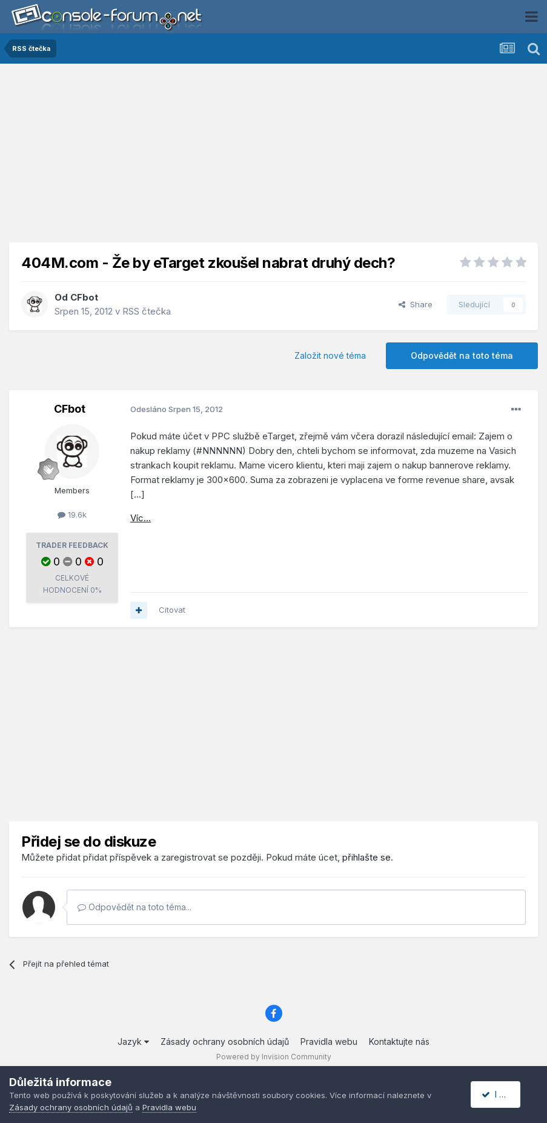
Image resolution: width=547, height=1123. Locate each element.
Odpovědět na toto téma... (134, 907)
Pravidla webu (328, 1041)
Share (416, 304)
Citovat (172, 610)
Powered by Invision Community (273, 1056)
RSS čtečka (146, 311)
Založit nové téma (330, 355)
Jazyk (133, 1041)
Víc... (140, 518)
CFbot (84, 297)
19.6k (72, 514)
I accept (502, 1094)
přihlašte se (366, 857)
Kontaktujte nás (399, 1041)
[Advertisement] (274, 157)
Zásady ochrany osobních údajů (225, 1041)
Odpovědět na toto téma (462, 355)
